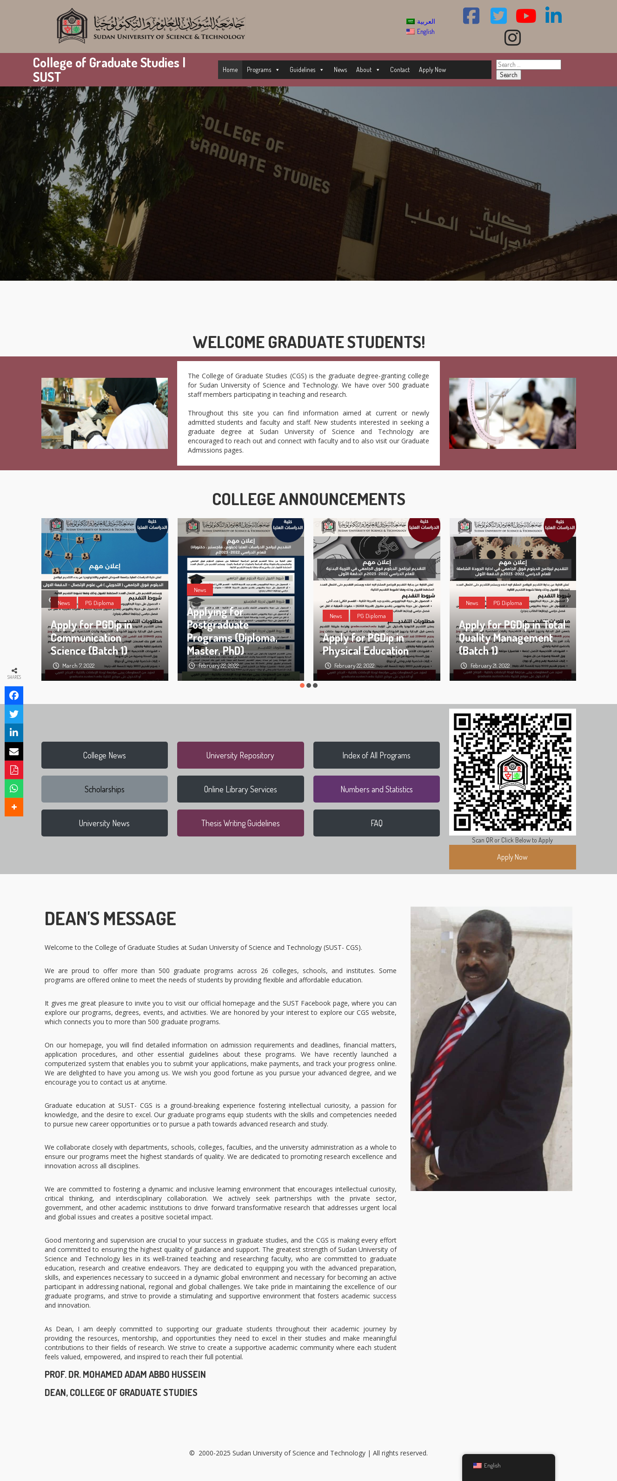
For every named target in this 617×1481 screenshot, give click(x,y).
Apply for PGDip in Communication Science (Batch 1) (91, 637)
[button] (302, 685)
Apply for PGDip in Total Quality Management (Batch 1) (512, 637)
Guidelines (307, 69)
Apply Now (432, 69)
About (368, 69)
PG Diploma (99, 602)
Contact (400, 69)
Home (230, 69)
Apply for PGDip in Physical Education (366, 644)
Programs (263, 69)
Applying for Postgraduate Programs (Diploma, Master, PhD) (232, 631)
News (340, 69)
